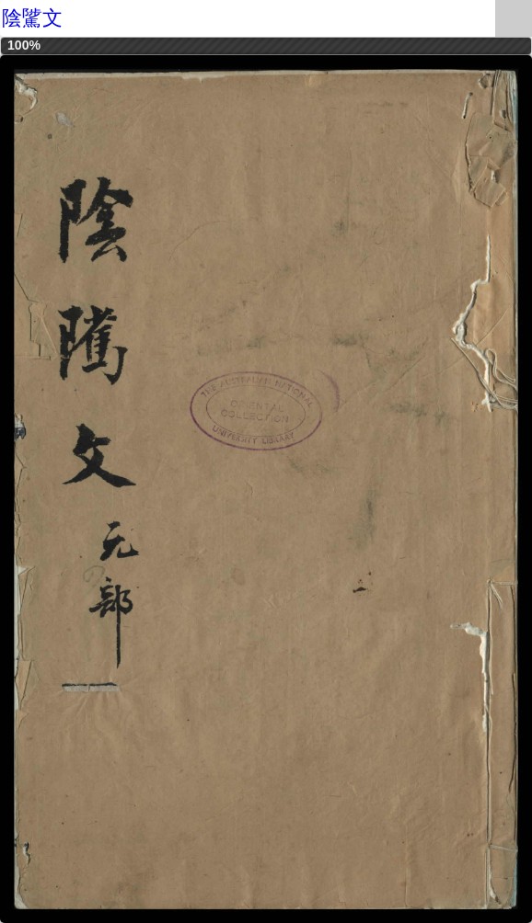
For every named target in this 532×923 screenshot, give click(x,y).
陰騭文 (32, 17)
